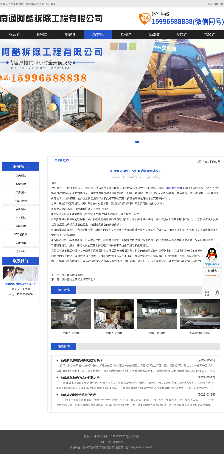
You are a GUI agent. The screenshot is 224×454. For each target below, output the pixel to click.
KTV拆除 (20, 217)
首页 (199, 161)
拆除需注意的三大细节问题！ (79, 279)
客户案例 (126, 34)
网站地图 (212, 3)
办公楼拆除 (20, 200)
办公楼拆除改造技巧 (73, 275)
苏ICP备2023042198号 (139, 447)
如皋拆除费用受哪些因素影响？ (82, 360)
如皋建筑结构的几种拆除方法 (80, 377)
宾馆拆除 (70, 34)
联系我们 (210, 34)
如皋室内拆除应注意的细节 (79, 395)
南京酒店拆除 (174, 187)
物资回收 (20, 251)
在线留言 (154, 34)
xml (222, 3)
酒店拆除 (20, 209)
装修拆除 (20, 225)
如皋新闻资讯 (212, 161)
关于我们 (182, 34)
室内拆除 (20, 175)
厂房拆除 (20, 192)
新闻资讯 (98, 34)
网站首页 (14, 34)
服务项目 (42, 34)
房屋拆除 (20, 242)
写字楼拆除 (20, 234)
